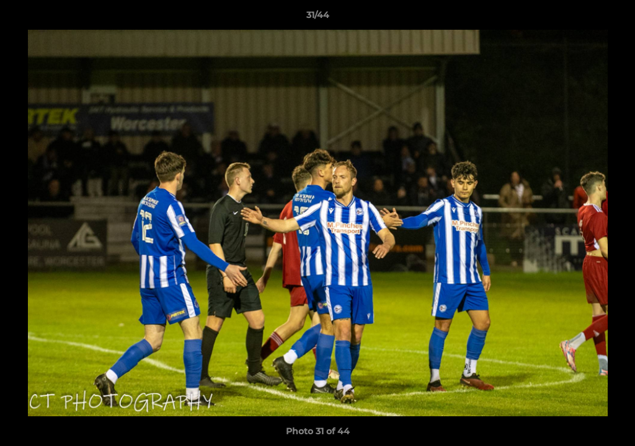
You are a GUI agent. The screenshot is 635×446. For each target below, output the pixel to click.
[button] (612, 18)
